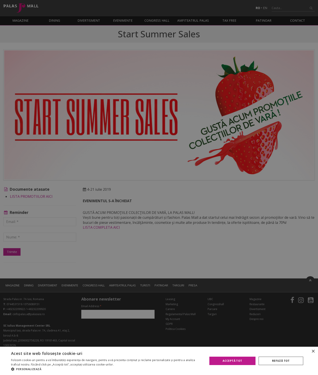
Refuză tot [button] (281, 361)
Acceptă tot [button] (232, 361)
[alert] (159, 187)
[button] (106, 369)
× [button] (313, 351)
